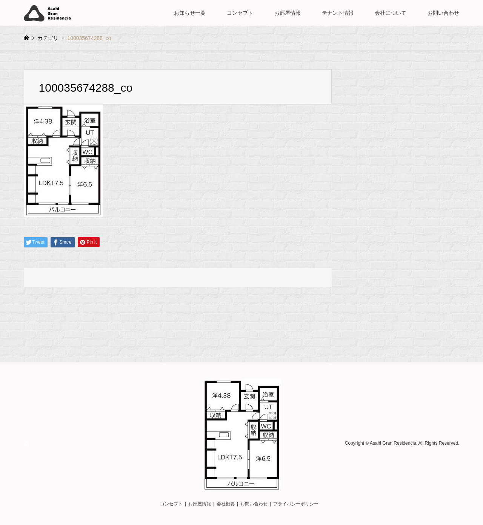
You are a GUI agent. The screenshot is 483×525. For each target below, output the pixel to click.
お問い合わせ (443, 13)
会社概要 (226, 504)
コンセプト (240, 13)
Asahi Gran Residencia (393, 443)
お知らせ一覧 (190, 13)
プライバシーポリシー (295, 504)
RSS (26, 443)
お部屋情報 (287, 13)
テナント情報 (338, 13)
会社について (390, 13)
